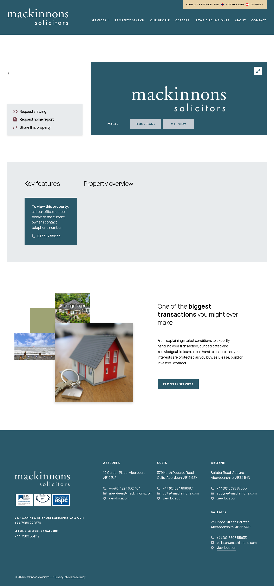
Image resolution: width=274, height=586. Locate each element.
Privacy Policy (62, 577)
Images (112, 124)
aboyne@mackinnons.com (237, 493)
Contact (258, 20)
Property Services (178, 384)
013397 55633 (48, 236)
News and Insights (212, 20)
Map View (178, 124)
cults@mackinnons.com (181, 493)
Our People (160, 20)
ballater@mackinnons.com (237, 542)
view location (119, 498)
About (240, 20)
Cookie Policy (78, 577)
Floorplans (145, 124)
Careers (182, 20)
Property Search (130, 20)
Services (100, 20)
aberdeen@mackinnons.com (130, 493)
